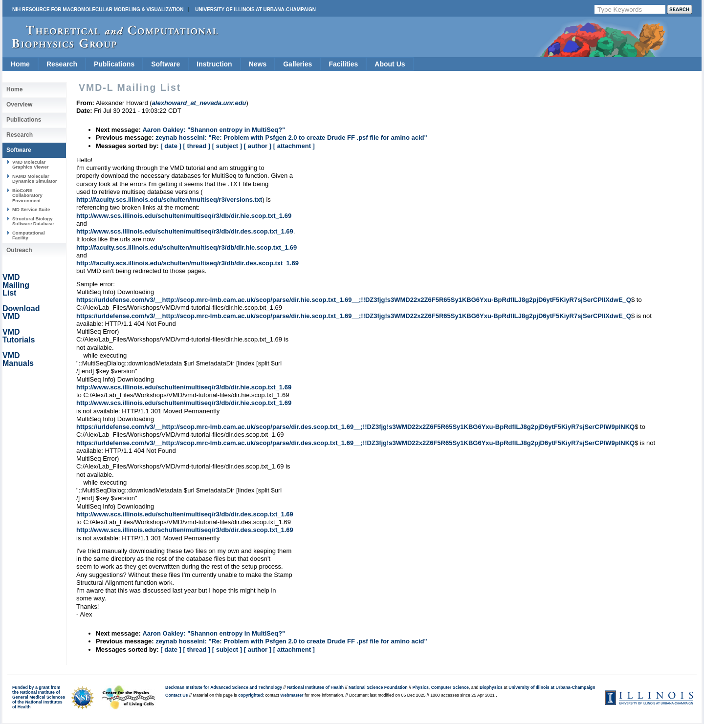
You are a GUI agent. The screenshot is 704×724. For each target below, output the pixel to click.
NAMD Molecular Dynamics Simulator (34, 178)
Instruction (214, 64)
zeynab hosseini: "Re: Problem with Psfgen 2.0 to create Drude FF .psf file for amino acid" (291, 137)
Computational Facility (28, 235)
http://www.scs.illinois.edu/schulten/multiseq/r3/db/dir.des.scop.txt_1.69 (184, 231)
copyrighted (250, 695)
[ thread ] (196, 145)
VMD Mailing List (15, 285)
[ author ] (257, 145)
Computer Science (450, 687)
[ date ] (170, 145)
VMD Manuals (18, 359)
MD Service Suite (31, 209)
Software (165, 64)
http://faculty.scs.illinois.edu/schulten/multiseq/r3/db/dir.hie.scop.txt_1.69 (186, 247)
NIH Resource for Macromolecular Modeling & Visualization (97, 9)
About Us (389, 64)
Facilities (343, 64)
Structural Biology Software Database (33, 221)
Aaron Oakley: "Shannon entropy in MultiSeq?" (213, 129)
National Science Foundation (378, 687)
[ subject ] (227, 145)
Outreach (19, 250)
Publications (114, 64)
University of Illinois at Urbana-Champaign (255, 9)
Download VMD (21, 312)
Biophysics (491, 687)
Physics (421, 687)
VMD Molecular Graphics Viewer (30, 164)
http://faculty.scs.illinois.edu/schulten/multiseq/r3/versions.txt (169, 199)
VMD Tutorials (18, 336)
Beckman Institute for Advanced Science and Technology (223, 687)
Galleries (297, 64)
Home (20, 64)
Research (61, 64)
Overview (19, 104)
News (258, 64)
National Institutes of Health (315, 687)
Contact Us (176, 695)
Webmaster (291, 695)
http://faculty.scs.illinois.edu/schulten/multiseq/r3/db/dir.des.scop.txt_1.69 (187, 263)
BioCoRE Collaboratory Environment (27, 195)
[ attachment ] (294, 145)
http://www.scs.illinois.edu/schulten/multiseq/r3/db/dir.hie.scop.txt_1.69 (183, 215)
